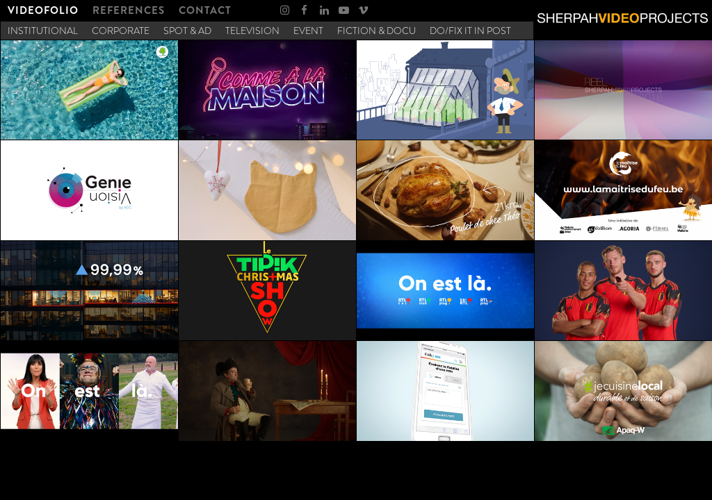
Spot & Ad (187, 31)
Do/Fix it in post (470, 31)
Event (308, 31)
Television (252, 31)
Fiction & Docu (376, 31)
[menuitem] (43, 11)
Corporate (120, 31)
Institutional (43, 31)
